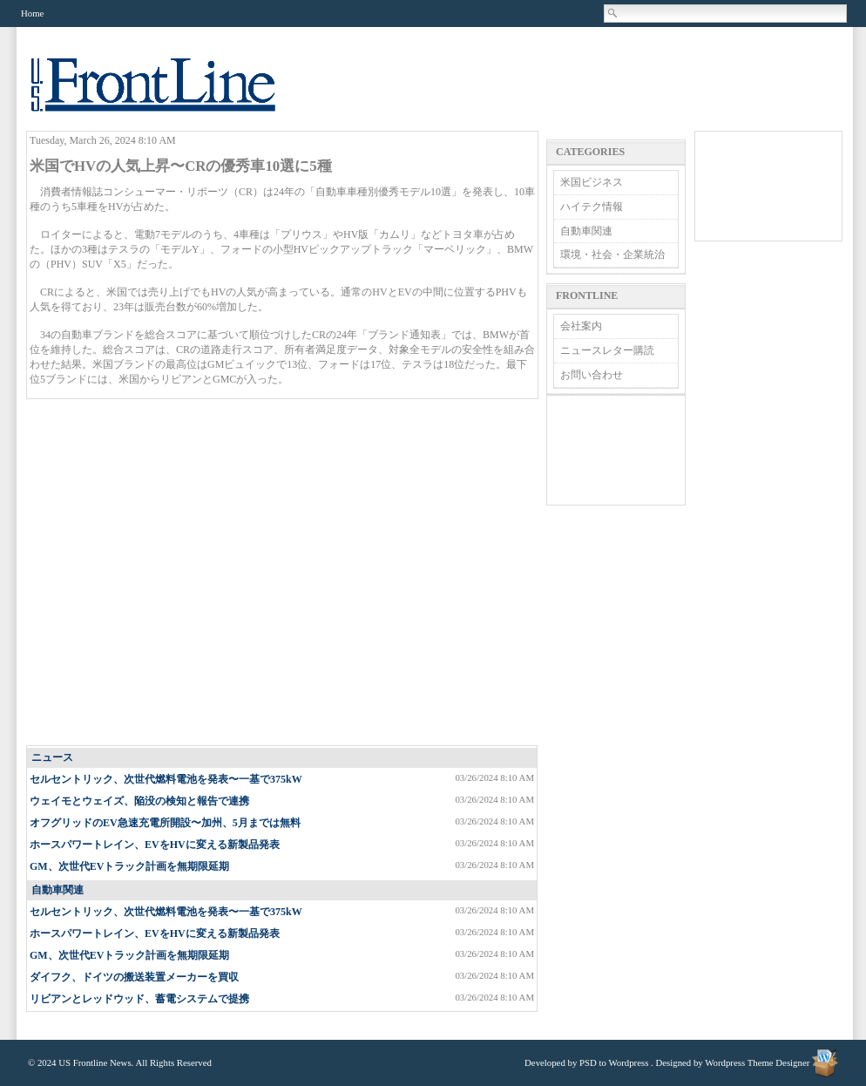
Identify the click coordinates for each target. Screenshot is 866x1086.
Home (32, 13)
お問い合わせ (591, 375)
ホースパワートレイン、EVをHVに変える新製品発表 (155, 844)
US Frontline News (170, 94)
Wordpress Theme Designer (757, 1062)
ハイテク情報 (591, 206)
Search (613, 13)
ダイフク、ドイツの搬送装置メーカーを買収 (134, 977)
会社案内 (581, 326)
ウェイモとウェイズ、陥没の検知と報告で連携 (139, 801)
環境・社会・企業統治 (612, 254)
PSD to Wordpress (613, 1062)
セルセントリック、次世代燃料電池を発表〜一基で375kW (166, 779)
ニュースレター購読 (607, 350)
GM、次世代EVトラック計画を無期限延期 (129, 866)
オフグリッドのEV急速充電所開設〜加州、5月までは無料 (165, 823)
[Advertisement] (163, 573)
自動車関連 (57, 890)
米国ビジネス (591, 182)
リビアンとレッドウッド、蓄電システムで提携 (139, 999)
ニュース (52, 757)
